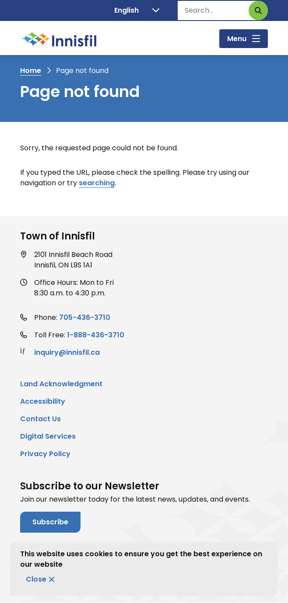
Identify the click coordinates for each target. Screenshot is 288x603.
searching (97, 183)
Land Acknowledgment (61, 384)
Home (30, 71)
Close (36, 579)
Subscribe (50, 522)
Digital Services (48, 436)
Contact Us (40, 419)
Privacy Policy (45, 454)
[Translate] (136, 10)
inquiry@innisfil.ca (67, 352)
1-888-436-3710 (95, 335)
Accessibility (42, 401)
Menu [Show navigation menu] (236, 39)
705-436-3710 (84, 317)
